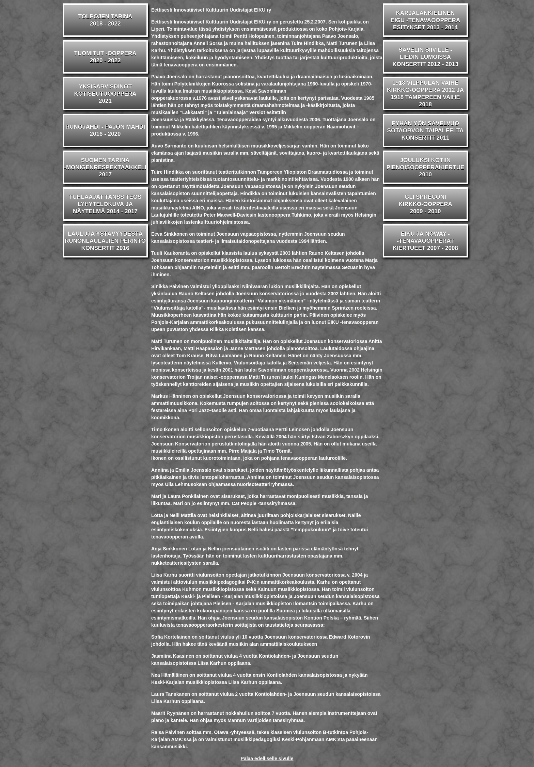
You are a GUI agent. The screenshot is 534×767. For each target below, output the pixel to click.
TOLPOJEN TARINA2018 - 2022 (105, 20)
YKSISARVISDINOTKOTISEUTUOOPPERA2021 (105, 93)
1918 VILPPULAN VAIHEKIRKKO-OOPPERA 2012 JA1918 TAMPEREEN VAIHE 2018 (425, 94)
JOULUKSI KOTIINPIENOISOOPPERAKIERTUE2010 (426, 167)
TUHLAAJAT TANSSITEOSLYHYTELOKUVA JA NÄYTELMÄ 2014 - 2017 (105, 204)
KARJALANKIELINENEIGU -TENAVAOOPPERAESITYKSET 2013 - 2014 (425, 20)
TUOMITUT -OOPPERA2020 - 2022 (105, 57)
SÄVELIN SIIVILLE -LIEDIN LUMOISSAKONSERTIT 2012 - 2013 (425, 57)
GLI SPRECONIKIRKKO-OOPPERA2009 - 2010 (425, 204)
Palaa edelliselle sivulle (267, 758)
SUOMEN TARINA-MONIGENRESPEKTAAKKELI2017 (105, 167)
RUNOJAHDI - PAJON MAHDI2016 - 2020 (105, 130)
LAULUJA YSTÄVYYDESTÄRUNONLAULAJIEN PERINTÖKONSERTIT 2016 (105, 241)
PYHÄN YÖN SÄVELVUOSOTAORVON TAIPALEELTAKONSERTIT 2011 (425, 130)
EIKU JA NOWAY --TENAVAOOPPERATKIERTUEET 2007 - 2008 (425, 241)
